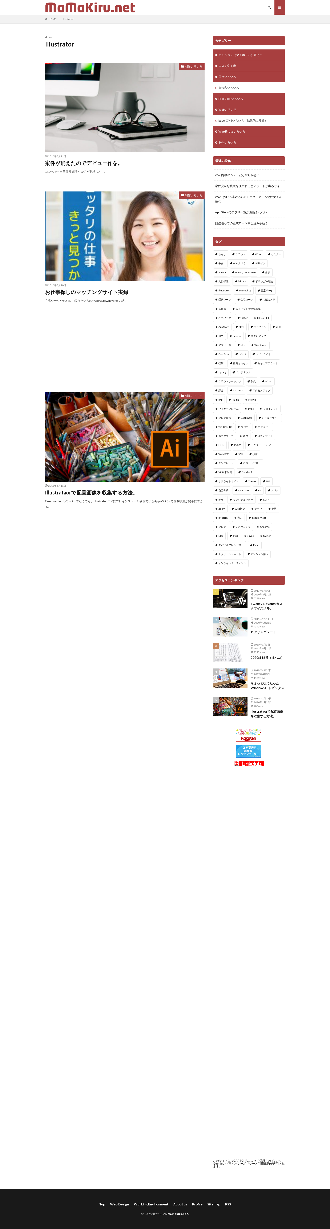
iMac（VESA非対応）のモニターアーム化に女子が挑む (248, 199)
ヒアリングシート (263, 632)
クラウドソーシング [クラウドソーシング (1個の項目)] (229, 381)
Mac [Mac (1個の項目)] (220, 535)
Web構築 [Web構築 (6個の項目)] (240, 508)
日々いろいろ (227, 76)
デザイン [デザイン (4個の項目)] (260, 263)
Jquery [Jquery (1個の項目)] (222, 372)
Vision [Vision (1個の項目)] (268, 381)
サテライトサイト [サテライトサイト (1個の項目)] (228, 481)
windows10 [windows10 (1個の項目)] (225, 426)
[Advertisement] (125, 349)
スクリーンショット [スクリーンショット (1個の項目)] (229, 554)
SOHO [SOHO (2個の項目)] (222, 272)
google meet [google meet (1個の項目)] (259, 517)
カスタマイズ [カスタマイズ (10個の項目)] (226, 435)
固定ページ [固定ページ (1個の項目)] (267, 290)
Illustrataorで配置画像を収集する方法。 (91, 492)
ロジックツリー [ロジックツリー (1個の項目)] (252, 463)
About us (180, 1204)
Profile (197, 1204)
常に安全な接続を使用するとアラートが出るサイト (249, 186)
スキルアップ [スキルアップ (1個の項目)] (258, 335)
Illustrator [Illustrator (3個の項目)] (224, 290)
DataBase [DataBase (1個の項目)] (223, 354)
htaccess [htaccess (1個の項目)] (238, 390)
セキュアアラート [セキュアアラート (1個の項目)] (268, 363)
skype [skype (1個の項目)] (250, 535)
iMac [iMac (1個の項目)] (251, 408)
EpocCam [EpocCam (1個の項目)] (243, 490)
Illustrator (68, 19)
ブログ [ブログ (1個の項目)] (222, 526)
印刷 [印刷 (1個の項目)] (278, 326)
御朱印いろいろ (228, 87)
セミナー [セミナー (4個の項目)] (276, 254)
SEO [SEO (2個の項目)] (240, 454)
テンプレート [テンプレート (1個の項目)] (226, 463)
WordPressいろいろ (231, 131)
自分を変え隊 (227, 66)
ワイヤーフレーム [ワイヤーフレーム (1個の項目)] (228, 408)
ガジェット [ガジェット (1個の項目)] (264, 426)
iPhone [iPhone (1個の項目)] (242, 281)
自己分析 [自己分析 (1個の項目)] (223, 490)
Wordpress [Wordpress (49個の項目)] (260, 345)
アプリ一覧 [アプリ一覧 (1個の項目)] (224, 345)
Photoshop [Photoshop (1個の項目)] (245, 290)
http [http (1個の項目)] (243, 345)
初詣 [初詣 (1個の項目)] (235, 535)
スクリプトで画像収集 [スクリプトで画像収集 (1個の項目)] (248, 308)
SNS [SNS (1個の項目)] (268, 481)
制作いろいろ (193, 66)
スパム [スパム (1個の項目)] (274, 490)
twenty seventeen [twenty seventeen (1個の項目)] (245, 272)
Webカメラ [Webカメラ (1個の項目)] (239, 263)
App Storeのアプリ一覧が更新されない (241, 212)
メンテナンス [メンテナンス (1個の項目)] (243, 372)
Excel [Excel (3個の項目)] (256, 545)
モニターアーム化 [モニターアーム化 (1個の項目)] (261, 444)
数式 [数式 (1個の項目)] (253, 381)
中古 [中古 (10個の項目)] (221, 263)
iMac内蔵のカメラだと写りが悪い (237, 175)
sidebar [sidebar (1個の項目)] (237, 335)
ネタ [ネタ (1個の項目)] (245, 435)
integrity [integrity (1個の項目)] (223, 517)
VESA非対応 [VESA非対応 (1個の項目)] (225, 472)
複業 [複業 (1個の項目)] (221, 363)
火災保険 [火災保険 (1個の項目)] (223, 281)
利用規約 (264, 1163)
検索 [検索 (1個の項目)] (255, 454)
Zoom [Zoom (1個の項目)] (221, 508)
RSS (228, 1204)
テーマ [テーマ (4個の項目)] (258, 508)
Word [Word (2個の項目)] (258, 254)
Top (102, 1204)
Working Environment (151, 1204)
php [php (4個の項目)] (220, 399)
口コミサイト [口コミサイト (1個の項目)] (265, 435)
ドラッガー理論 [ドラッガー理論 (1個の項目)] (264, 281)
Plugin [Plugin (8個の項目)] (235, 399)
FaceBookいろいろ (230, 98)
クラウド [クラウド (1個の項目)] (241, 254)
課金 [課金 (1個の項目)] (221, 390)
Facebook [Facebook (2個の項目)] (247, 472)
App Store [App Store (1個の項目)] (223, 326)
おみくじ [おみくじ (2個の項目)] (268, 499)
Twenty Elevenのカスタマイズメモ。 (266, 606)
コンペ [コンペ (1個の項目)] (242, 354)
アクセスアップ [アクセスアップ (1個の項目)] (261, 390)
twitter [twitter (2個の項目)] (267, 535)
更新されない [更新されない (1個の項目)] (240, 363)
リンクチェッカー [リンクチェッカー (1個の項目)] (243, 499)
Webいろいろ (227, 109)
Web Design (119, 1204)
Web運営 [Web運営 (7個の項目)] (223, 454)
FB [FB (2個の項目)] (259, 490)
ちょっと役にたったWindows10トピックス (267, 685)
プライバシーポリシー (240, 1163)
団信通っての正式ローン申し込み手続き (241, 223)
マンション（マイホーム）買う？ (240, 55)
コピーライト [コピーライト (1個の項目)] (263, 354)
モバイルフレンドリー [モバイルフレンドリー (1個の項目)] (231, 545)
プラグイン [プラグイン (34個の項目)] (260, 326)
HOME (52, 19)
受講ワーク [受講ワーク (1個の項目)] (224, 299)
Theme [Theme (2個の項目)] (252, 481)
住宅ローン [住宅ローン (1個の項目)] (247, 299)
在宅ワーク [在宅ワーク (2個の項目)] (224, 317)
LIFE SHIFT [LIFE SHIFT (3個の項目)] (263, 317)
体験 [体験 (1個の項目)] (267, 272)
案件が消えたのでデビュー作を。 (84, 163)
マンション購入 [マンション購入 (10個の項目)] (259, 554)
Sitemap (213, 1204)
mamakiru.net (178, 1214)
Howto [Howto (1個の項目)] (252, 399)
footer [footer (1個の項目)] (244, 317)
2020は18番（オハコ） (267, 657)
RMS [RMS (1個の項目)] (221, 499)
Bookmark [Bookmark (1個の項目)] (246, 417)
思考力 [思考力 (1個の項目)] (237, 444)
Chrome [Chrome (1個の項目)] (265, 526)
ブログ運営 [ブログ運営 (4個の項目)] (224, 417)
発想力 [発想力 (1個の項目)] (245, 426)
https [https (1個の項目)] (241, 326)
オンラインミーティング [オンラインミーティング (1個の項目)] (232, 563)
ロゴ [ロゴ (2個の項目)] (221, 335)
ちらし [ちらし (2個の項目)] (222, 254)
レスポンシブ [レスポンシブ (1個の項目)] (243, 526)
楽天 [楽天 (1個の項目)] (274, 508)
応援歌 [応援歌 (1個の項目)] (222, 308)
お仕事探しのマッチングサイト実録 (86, 292)
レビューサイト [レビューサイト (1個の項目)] (270, 417)
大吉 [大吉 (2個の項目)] (239, 517)
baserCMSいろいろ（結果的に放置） (242, 120)
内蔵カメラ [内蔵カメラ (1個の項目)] (269, 299)
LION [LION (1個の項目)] (221, 444)
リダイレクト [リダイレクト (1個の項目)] (270, 408)
